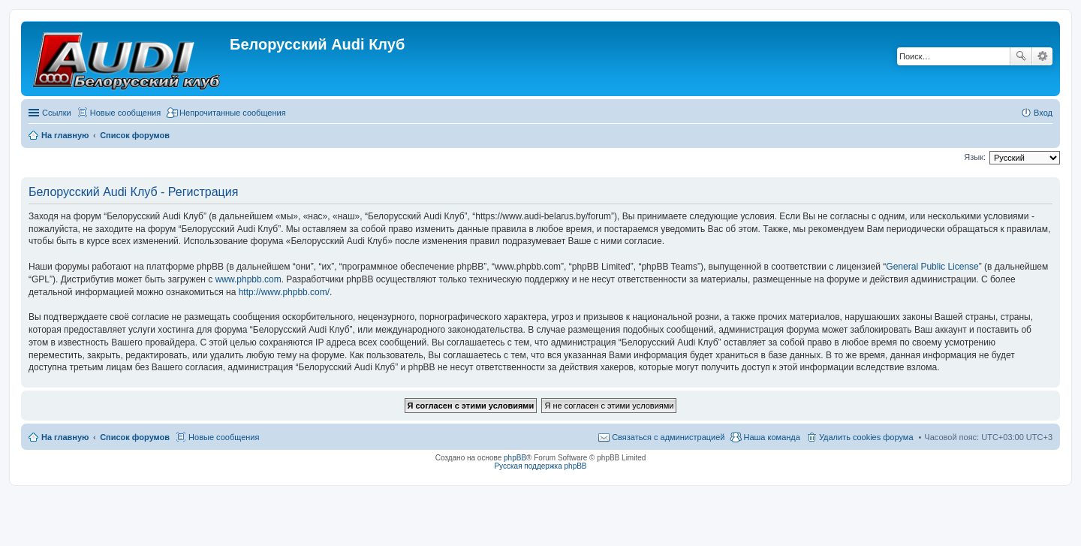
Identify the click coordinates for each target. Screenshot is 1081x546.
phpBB (515, 458)
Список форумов (135, 437)
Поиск (1021, 56)
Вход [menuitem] (1043, 112)
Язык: (975, 156)
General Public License (932, 266)
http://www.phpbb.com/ (284, 292)
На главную (65, 437)
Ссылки (56, 112)
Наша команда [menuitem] (771, 437)
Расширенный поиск (1042, 56)
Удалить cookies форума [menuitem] (866, 437)
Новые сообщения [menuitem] (125, 112)
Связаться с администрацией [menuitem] (668, 437)
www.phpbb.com (248, 279)
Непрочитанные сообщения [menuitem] (232, 112)
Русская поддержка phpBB (540, 466)
